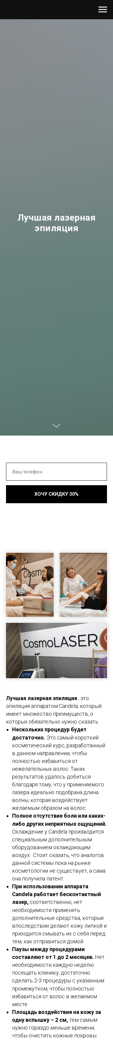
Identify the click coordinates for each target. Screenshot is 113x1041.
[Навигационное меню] (103, 10)
